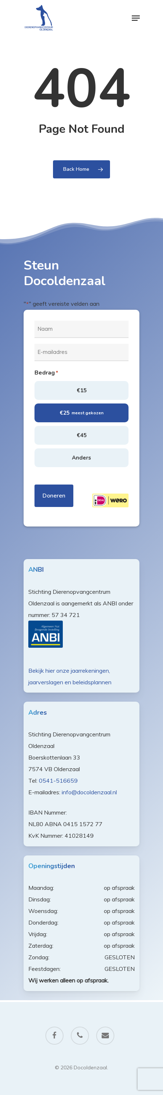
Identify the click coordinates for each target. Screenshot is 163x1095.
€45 (82, 435)
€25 (81, 413)
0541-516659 (58, 780)
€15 (82, 390)
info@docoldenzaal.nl (89, 792)
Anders (81, 457)
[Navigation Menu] (136, 18)
